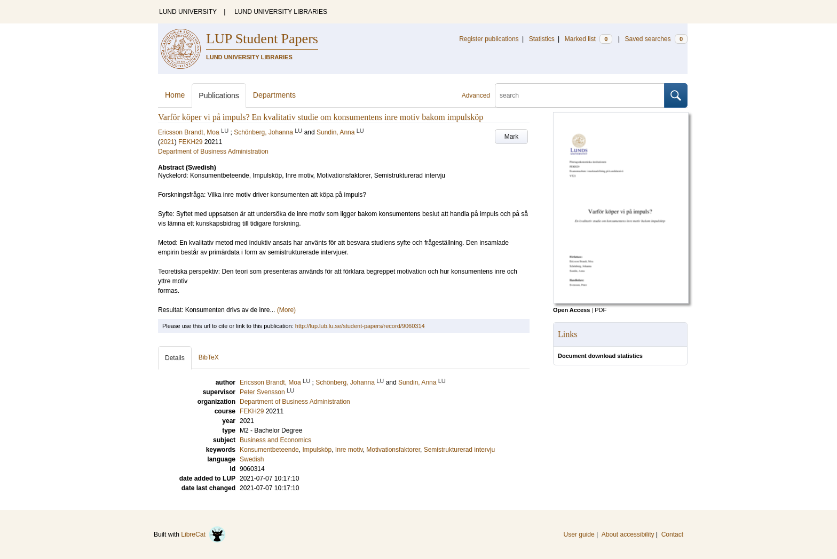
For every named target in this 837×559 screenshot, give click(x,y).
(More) (286, 310)
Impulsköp (316, 449)
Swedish (252, 459)
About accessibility (628, 534)
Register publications (488, 39)
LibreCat (203, 534)
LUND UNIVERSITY (188, 11)
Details (175, 358)
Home (175, 95)
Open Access (571, 310)
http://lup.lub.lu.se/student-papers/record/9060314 (360, 326)
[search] (580, 95)
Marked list (588, 39)
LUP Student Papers (262, 38)
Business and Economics (275, 440)
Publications (219, 95)
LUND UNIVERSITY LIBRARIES (280, 11)
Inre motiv (349, 449)
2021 (167, 142)
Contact (672, 534)
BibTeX (209, 357)
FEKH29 (190, 142)
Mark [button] (511, 136)
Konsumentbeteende (269, 449)
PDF (600, 310)
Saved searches (656, 39)
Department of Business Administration (213, 151)
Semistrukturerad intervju (459, 449)
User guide (579, 534)
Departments (274, 95)
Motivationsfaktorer (393, 449)
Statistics (542, 39)
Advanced (476, 95)
